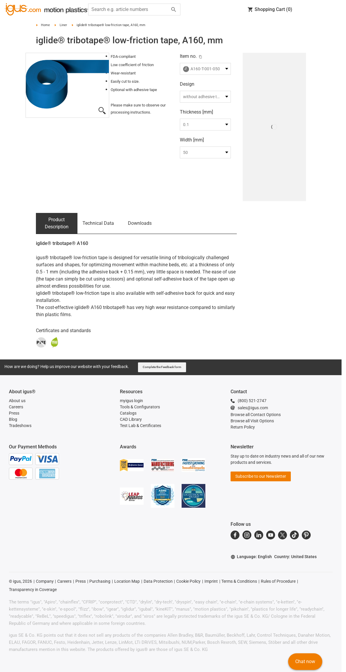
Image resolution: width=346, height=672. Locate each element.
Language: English (251, 556)
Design (187, 84)
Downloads (140, 223)
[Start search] (173, 9)
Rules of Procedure (278, 581)
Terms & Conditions (239, 581)
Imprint (211, 581)
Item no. (188, 56)
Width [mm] (192, 140)
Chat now (305, 661)
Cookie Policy (188, 581)
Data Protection (158, 581)
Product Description (57, 223)
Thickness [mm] (196, 112)
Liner (63, 25)
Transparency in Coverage (33, 589)
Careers (64, 581)
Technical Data (98, 223)
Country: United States (295, 556)
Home (45, 25)
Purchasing (99, 581)
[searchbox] (129, 9)
